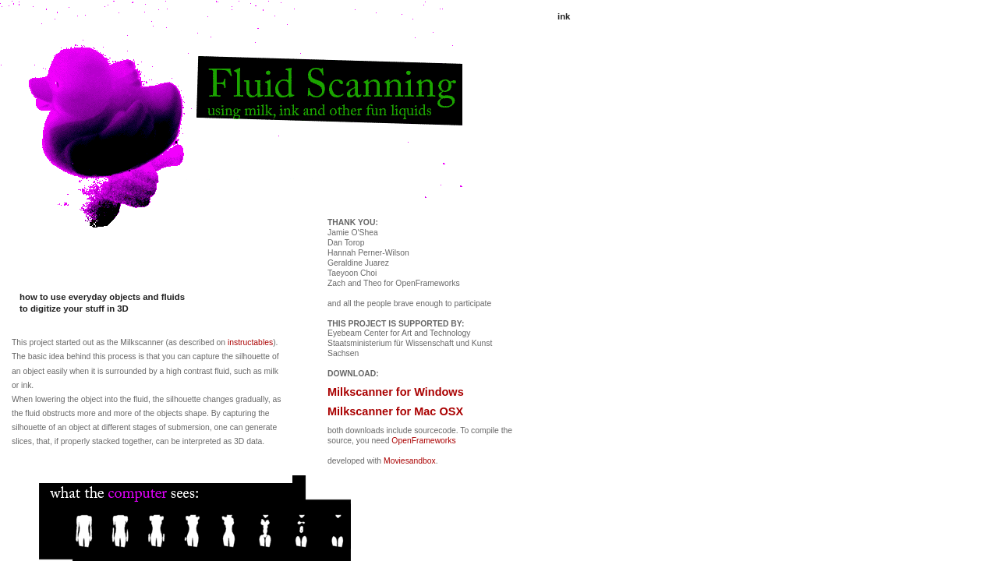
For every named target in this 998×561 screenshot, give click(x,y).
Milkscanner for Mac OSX (395, 411)
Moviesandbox (410, 461)
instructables (250, 342)
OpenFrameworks (423, 440)
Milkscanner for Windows (395, 392)
